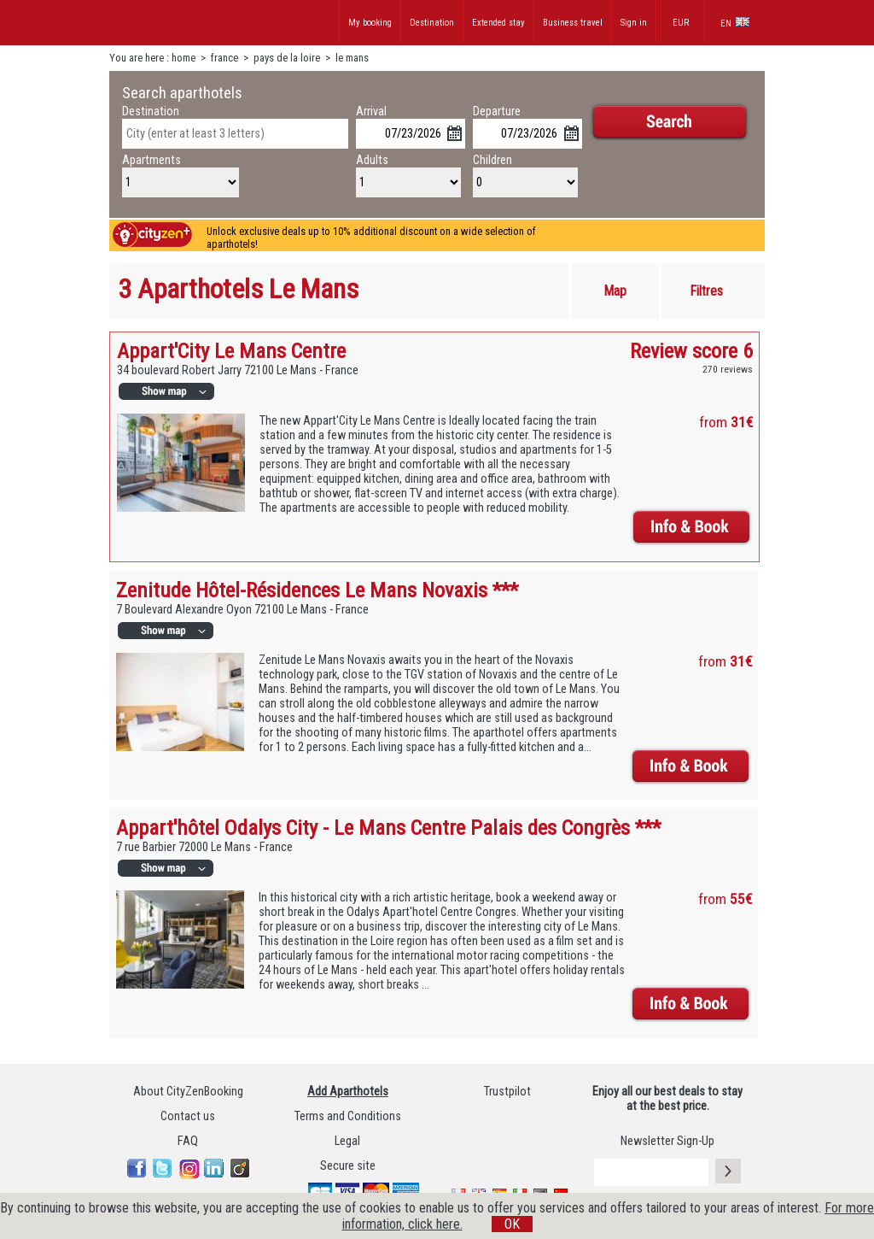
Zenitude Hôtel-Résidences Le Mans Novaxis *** (317, 590)
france (224, 57)
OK (512, 1224)
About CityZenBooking (188, 1091)
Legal (347, 1141)
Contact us (187, 1116)
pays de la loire (286, 57)
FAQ (188, 1141)
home (183, 57)
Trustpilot (507, 1091)
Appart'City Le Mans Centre (231, 350)
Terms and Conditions (347, 1116)
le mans (352, 57)
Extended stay (498, 22)
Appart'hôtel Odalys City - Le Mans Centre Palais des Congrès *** (388, 827)
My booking (370, 22)
